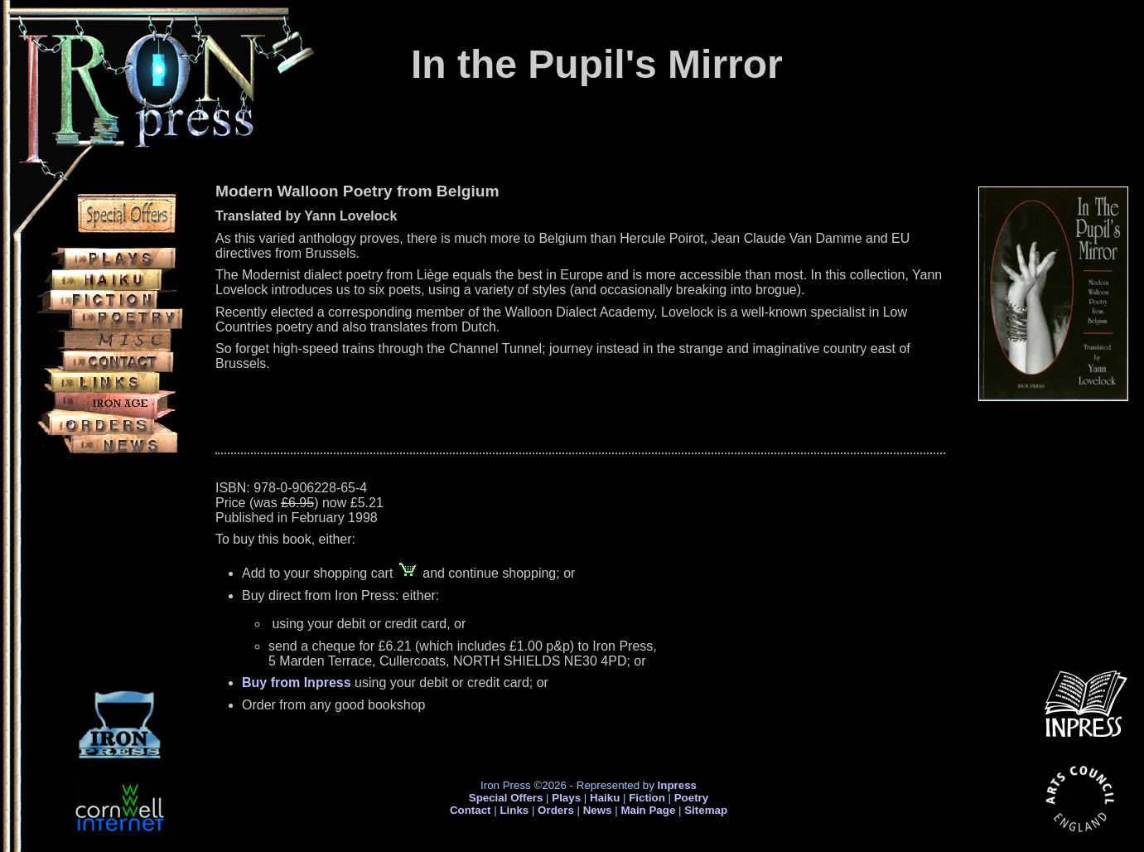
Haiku (605, 797)
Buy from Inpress (296, 682)
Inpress (677, 785)
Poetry (691, 797)
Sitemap (705, 810)
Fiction (647, 797)
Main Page (649, 810)
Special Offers (506, 797)
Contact (470, 810)
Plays (566, 797)
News (597, 810)
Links (514, 810)
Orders (556, 810)
